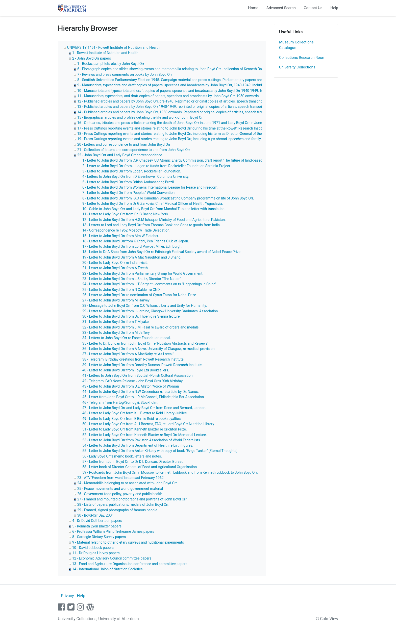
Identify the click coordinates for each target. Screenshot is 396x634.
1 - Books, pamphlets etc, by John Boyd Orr (110, 64)
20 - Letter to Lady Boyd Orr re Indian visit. (115, 263)
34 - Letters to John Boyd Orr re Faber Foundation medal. (126, 338)
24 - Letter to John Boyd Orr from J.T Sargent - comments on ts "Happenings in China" (149, 284)
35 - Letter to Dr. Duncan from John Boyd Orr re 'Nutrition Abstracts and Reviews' (145, 343)
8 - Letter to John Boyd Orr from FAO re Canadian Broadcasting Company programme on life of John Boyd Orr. (168, 198)
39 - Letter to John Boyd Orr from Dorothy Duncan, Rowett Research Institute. (142, 365)
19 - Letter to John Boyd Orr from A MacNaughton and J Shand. (131, 257)
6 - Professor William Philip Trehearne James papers (113, 531)
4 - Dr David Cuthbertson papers (97, 521)
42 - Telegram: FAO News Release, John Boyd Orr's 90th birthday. (132, 381)
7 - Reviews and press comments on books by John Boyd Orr (124, 74)
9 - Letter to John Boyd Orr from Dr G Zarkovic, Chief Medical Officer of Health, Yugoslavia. (152, 203)
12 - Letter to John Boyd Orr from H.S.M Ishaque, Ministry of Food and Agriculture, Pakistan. (154, 220)
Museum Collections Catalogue (296, 45)
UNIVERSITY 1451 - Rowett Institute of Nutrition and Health (113, 47)
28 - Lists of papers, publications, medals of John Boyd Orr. (123, 504)
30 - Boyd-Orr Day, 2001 (95, 515)
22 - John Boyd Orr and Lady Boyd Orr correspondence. (120, 155)
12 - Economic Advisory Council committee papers (111, 558)
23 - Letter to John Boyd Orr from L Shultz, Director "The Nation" (131, 279)
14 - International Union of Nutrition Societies (107, 569)
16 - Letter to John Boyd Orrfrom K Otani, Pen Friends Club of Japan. (135, 241)
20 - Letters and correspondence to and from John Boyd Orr (123, 144)
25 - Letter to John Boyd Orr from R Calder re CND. (121, 290)
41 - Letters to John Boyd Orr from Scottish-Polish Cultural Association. (137, 375)
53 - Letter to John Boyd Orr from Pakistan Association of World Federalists (141, 440)
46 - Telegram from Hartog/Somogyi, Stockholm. (120, 402)
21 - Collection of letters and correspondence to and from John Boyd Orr (133, 150)
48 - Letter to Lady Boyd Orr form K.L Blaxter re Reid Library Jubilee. (135, 413)
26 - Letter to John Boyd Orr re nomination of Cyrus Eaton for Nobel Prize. (139, 295)
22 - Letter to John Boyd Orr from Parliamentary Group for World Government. (142, 273)
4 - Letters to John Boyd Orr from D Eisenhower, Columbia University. (135, 176)
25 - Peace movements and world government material (120, 489)
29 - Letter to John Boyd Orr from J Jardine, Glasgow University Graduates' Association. (150, 311)
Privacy (67, 595)
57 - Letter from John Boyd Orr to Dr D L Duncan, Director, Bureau (132, 462)
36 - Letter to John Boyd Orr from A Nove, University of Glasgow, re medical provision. (148, 349)
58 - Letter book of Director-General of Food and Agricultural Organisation (139, 467)
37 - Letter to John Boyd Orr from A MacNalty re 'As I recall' (128, 354)
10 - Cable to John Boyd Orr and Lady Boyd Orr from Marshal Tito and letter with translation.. (154, 209)
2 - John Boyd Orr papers (91, 58)
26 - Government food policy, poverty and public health (119, 494)
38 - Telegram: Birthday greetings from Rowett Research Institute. (133, 359)
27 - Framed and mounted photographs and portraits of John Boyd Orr (132, 499)
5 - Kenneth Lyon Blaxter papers (96, 526)
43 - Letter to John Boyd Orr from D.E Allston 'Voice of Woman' (130, 386)
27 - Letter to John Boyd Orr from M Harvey (116, 300)
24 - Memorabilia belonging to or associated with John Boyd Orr (127, 483)
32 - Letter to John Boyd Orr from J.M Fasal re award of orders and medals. (141, 327)
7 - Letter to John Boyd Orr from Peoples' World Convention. (129, 193)
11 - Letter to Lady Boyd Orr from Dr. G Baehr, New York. (125, 214)
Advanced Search (281, 8)
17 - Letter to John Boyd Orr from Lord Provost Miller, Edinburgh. (132, 246)
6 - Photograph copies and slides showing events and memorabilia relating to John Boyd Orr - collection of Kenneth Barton (172, 69)
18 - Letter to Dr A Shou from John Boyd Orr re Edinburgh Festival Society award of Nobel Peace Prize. (161, 252)
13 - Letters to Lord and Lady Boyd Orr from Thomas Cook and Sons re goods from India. (151, 225)
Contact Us (313, 8)
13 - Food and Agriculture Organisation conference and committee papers (129, 564)
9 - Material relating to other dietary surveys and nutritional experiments (128, 542)
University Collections (297, 67)
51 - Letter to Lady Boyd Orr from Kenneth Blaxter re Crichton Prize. (134, 429)
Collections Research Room (302, 57)
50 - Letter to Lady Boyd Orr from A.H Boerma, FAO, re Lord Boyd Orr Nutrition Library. (148, 424)
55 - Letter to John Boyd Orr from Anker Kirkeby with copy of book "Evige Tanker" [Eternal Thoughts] (159, 451)
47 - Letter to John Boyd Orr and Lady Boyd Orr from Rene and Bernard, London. (144, 408)
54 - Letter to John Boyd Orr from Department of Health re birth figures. (137, 445)
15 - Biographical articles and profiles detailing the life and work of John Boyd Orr (140, 117)
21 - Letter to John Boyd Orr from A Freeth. (115, 268)
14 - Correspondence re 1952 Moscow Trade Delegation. (126, 230)
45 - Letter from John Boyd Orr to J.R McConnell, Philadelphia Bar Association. (143, 397)
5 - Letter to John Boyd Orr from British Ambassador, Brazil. (128, 182)
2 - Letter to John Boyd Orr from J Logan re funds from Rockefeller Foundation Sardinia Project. (156, 166)
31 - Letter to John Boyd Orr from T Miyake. (116, 322)
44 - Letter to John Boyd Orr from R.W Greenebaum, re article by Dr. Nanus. (140, 392)
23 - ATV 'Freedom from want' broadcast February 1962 (120, 478)
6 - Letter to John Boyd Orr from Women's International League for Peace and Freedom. (150, 187)
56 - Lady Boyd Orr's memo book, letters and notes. (122, 456)
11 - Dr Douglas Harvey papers (96, 553)
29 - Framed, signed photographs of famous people (117, 510)
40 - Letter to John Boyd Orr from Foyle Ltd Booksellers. (125, 370)
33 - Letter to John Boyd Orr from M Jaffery (116, 333)
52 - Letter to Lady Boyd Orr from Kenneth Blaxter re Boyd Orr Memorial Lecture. (144, 435)
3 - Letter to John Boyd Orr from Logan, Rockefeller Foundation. (131, 171)
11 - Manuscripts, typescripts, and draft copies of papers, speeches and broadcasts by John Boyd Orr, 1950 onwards (168, 96)
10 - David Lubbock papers (93, 548)
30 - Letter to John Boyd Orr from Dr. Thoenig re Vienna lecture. (131, 316)
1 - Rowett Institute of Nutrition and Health (105, 53)
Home (253, 8)
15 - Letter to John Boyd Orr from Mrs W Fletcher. (120, 236)
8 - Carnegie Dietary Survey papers (99, 537)
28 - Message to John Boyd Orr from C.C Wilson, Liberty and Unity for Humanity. (144, 305)
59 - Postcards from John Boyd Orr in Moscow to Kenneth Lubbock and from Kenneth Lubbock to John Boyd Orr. (170, 472)
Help (334, 8)
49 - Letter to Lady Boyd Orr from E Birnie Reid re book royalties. (132, 419)
